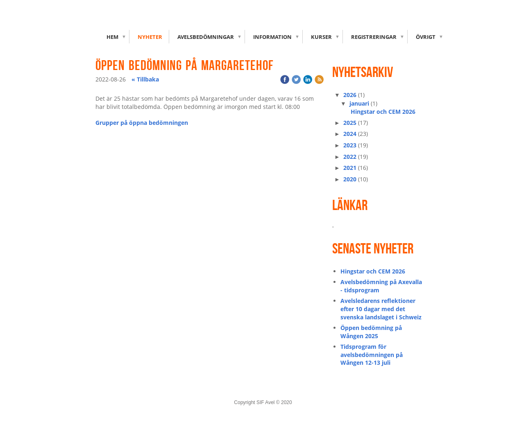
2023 (349, 145)
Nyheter (150, 37)
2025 (349, 123)
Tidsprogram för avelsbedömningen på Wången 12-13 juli (371, 354)
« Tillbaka (145, 79)
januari (359, 103)
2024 (349, 134)
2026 (349, 95)
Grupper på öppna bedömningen (141, 123)
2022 (349, 156)
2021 (349, 168)
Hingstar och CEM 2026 (383, 111)
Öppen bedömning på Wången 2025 (371, 332)
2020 (349, 179)
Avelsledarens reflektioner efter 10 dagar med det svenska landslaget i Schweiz (381, 309)
